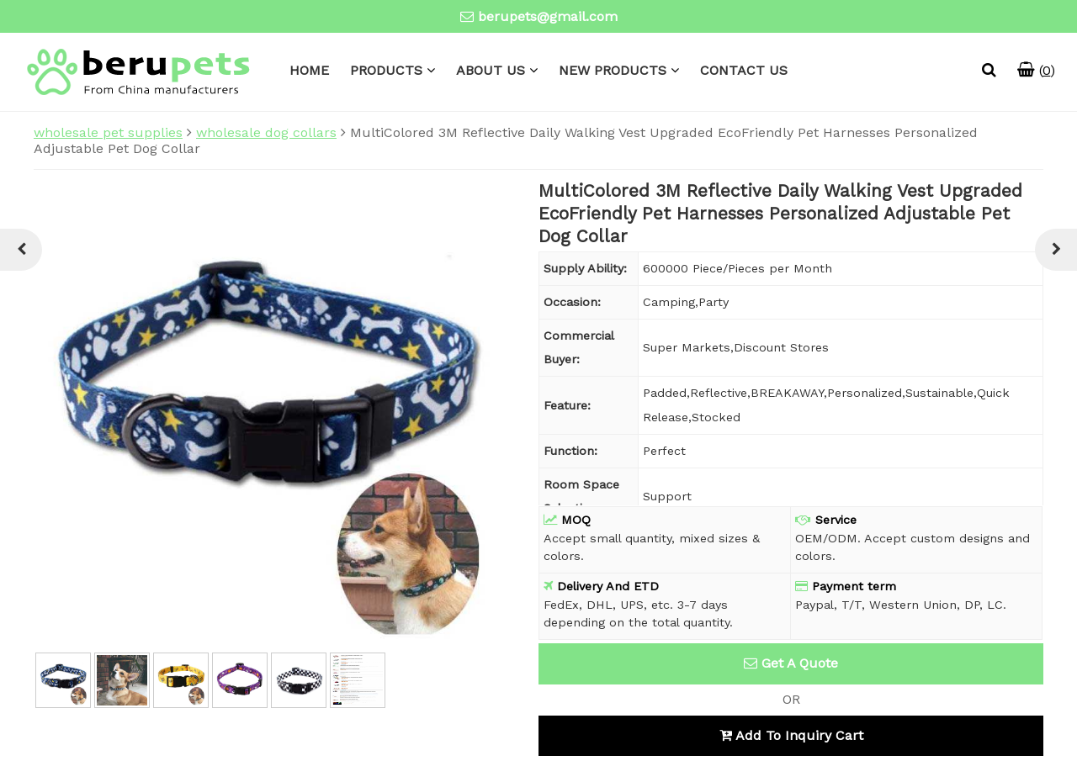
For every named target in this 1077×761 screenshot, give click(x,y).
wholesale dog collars (266, 132)
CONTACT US (744, 70)
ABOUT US (490, 70)
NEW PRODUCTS (612, 70)
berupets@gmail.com (548, 16)
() (1036, 70)
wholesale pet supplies (108, 132)
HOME (309, 70)
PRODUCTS (386, 70)
